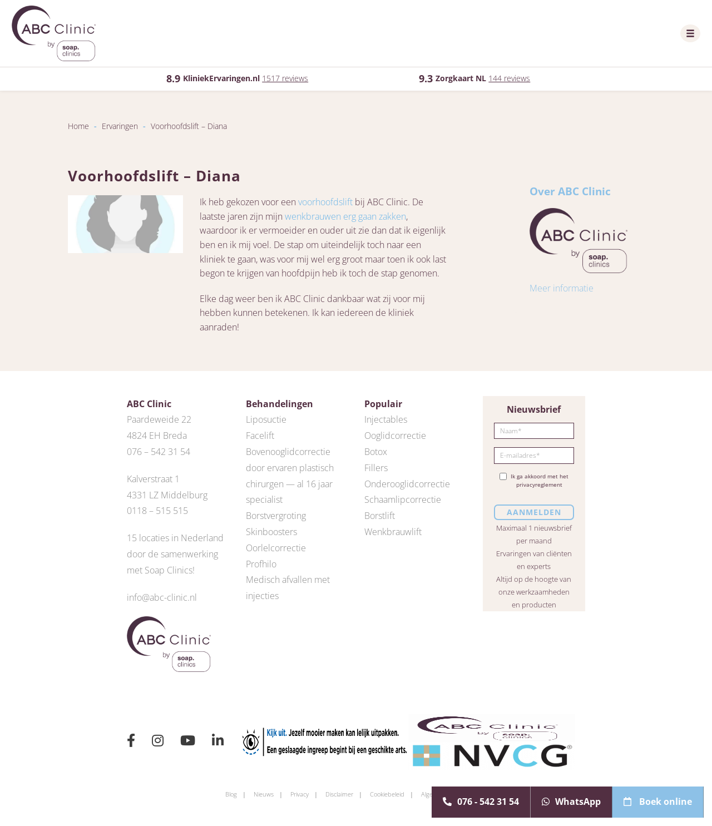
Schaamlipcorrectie (402, 499)
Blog (231, 794)
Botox (375, 452)
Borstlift (379, 516)
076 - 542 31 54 (481, 801)
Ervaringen (120, 126)
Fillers (376, 468)
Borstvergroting (276, 516)
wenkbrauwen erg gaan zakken (345, 216)
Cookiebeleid (387, 794)
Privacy (299, 794)
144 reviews (509, 78)
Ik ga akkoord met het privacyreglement (534, 480)
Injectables (385, 419)
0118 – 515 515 (157, 510)
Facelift (260, 435)
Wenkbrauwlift (393, 532)
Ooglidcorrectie (395, 435)
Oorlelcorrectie (276, 548)
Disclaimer (339, 794)
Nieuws (264, 794)
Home (78, 126)
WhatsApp (571, 801)
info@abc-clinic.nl (162, 597)
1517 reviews (285, 78)
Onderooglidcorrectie (407, 484)
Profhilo (261, 564)
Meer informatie (562, 288)
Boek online (658, 801)
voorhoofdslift (325, 202)
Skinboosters (271, 532)
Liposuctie (266, 419)
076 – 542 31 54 (158, 452)
